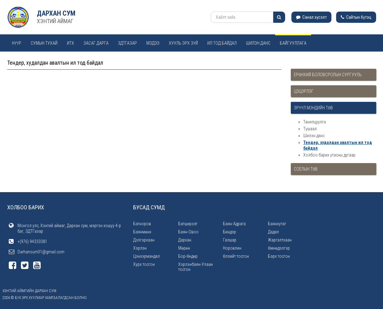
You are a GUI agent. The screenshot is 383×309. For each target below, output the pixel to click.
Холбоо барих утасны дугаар (329, 154)
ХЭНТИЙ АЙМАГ (55, 21)
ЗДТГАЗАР (127, 43)
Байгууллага (293, 43)
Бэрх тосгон (279, 256)
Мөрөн (184, 248)
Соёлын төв (306, 169)
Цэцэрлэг (304, 91)
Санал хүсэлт (311, 17)
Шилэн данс (258, 43)
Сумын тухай (44, 43)
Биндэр (229, 231)
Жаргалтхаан (280, 239)
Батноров (142, 223)
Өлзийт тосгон (236, 256)
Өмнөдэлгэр (279, 248)
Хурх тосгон (144, 264)
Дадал (273, 231)
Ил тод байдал (222, 43)
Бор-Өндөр (188, 256)
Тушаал (310, 128)
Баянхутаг (277, 223)
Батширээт (187, 223)
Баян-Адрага (234, 223)
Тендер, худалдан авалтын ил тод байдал (337, 145)
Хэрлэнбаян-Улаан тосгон (195, 267)
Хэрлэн (140, 248)
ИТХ (70, 43)
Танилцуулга (314, 121)
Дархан (184, 239)
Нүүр (16, 43)
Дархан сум (56, 13)
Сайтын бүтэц (356, 17)
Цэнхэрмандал (146, 256)
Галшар (229, 239)
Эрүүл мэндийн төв (313, 107)
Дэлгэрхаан (143, 239)
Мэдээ (152, 43)
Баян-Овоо (188, 231)
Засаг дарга (95, 43)
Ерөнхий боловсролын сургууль (328, 74)
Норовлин (232, 248)
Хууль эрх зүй (183, 43)
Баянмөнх (142, 231)
